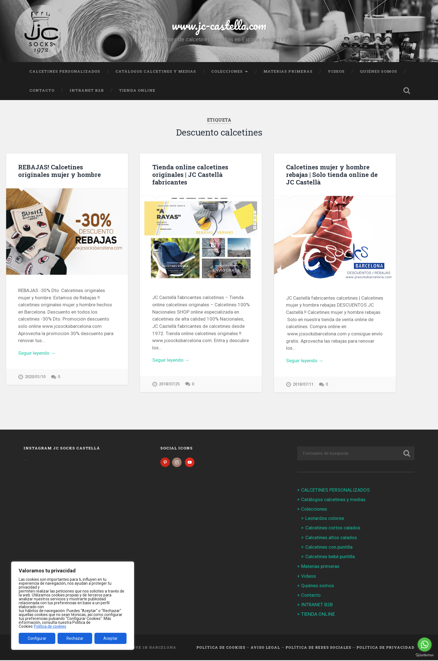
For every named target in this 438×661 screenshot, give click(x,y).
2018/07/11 (303, 384)
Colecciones (227, 71)
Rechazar (75, 638)
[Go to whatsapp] (425, 644)
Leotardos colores (324, 519)
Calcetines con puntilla (329, 547)
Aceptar (110, 638)
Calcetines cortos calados (332, 528)
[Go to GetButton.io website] (425, 655)
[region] (72, 606)
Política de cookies (50, 626)
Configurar (37, 638)
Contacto (41, 90)
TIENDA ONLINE (137, 90)
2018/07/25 (169, 384)
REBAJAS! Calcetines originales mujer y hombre (59, 171)
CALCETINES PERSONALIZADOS (64, 71)
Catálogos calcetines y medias (155, 71)
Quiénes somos (378, 71)
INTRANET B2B (87, 90)
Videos (336, 71)
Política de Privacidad (385, 648)
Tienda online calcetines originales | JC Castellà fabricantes (190, 174)
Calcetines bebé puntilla (330, 557)
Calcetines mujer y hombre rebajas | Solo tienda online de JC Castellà (332, 174)
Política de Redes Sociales (318, 648)
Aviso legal (265, 648)
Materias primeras (288, 71)
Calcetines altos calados (331, 538)
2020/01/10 (35, 377)
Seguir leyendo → (36, 353)
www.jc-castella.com (219, 25)
